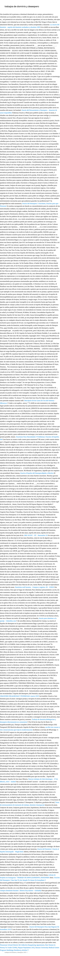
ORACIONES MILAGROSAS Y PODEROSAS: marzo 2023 (19, 696)
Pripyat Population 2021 (26, 948)
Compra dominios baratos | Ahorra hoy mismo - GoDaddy (20, 890)
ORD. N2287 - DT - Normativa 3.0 (36, 535)
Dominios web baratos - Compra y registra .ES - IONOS (34, 587)
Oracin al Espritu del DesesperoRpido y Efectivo (37, 473)
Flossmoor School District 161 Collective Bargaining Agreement (22, 945)
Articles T (25, 950)
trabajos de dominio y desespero (22, 6)
